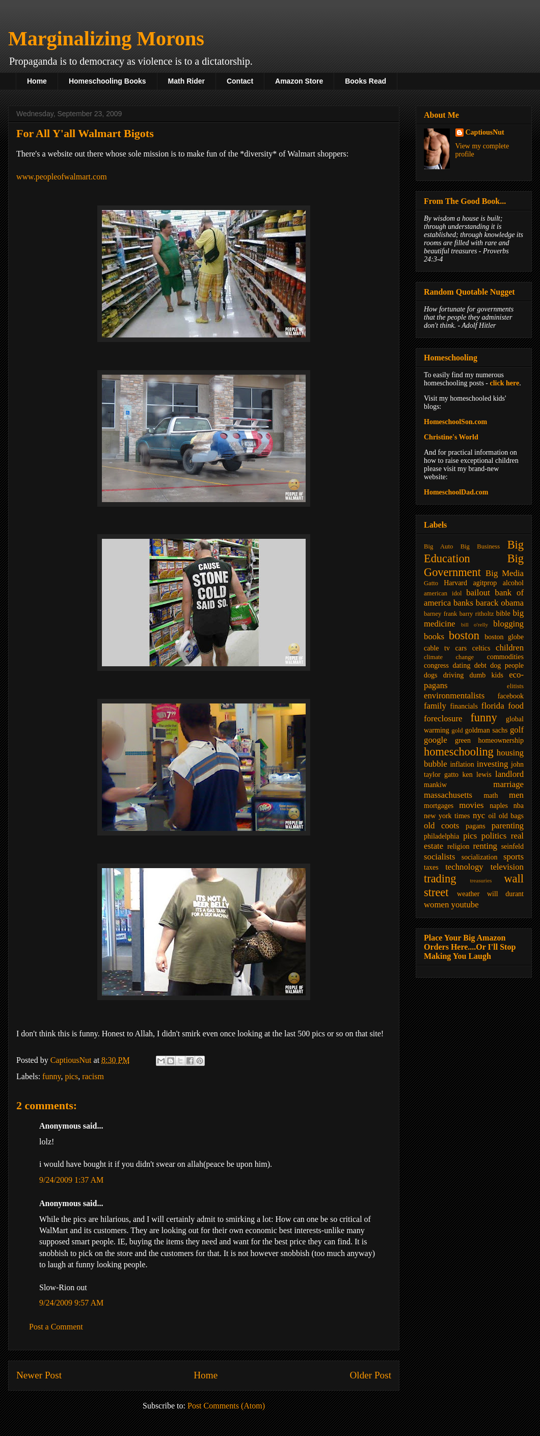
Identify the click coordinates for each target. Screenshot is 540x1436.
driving (453, 675)
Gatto (431, 583)
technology (464, 867)
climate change (449, 657)
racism (93, 1076)
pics (71, 1076)
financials (463, 706)
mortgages (438, 806)
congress (436, 665)
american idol (443, 593)
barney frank (440, 613)
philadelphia (441, 836)
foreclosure (443, 718)
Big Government (474, 565)
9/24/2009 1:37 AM (71, 1180)
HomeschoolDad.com (456, 492)
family (435, 706)
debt (480, 665)
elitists (515, 686)
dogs (430, 675)
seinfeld (512, 846)
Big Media (504, 573)
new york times (447, 816)
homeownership (501, 740)
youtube (465, 904)
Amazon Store (299, 81)
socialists (439, 856)
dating (461, 665)
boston (464, 635)
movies (471, 805)
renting (485, 846)
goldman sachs (486, 730)
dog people (507, 665)
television (507, 867)
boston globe (504, 637)
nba (519, 806)
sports (513, 856)
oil (492, 816)
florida (492, 706)
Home (37, 81)
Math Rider (186, 81)
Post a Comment (56, 1326)
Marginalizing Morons (106, 38)
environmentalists (454, 695)
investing (492, 764)
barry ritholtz (477, 613)
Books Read (365, 81)
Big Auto (438, 546)
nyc (479, 815)
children (510, 647)
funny (51, 1076)
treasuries (481, 880)
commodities (505, 657)
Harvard (455, 583)
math (490, 795)
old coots (441, 825)
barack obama (500, 603)
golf (517, 730)
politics (493, 836)
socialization (480, 857)
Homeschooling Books (107, 81)
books (434, 636)
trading (440, 878)
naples (499, 806)
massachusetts (448, 795)
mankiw (435, 785)
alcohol (513, 583)
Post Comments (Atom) (226, 1405)
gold (457, 730)
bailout (478, 592)
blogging (508, 624)
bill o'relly (474, 624)
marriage (508, 784)
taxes (431, 867)
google (435, 740)
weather (468, 894)
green (463, 740)
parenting (508, 825)
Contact (240, 81)
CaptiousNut (485, 132)
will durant (505, 894)
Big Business (480, 546)
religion (458, 846)
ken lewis (476, 774)
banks (463, 603)
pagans (475, 826)
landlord (509, 774)
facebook (511, 696)
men (516, 795)
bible (503, 613)
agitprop (485, 583)
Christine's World (451, 437)
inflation (462, 764)
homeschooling (459, 751)
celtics (481, 648)
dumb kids (486, 675)
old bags (511, 816)
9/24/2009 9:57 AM (71, 1302)
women (436, 904)
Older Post (370, 1375)
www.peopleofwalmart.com (61, 176)
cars (461, 648)
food (516, 706)
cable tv (437, 648)
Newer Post (39, 1375)
